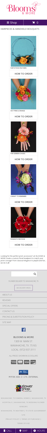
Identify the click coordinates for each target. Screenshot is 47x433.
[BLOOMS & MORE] (23, 16)
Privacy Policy (13, 419)
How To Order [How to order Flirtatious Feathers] (23, 73)
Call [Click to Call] (8, 430)
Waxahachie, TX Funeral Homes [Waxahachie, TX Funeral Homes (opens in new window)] (15, 398)
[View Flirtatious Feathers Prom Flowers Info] (23, 51)
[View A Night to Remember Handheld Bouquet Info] (23, 179)
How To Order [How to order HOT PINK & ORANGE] (23, 116)
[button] (23, 372)
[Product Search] (24, 274)
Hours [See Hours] (39, 430)
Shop (12, 22)
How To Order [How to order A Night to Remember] (23, 202)
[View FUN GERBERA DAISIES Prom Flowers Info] (23, 136)
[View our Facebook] (23, 330)
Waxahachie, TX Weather (12, 411)
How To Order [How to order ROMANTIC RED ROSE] (23, 244)
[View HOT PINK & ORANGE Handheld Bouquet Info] (23, 94)
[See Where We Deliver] (23, 288)
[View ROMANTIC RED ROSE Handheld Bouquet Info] (23, 222)
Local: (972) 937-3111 (23, 349)
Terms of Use (23, 423)
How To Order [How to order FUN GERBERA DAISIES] (23, 159)
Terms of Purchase (31, 419)
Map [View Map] (23, 430)
